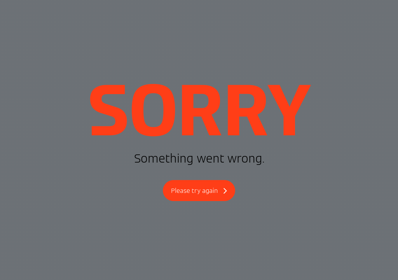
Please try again (199, 191)
